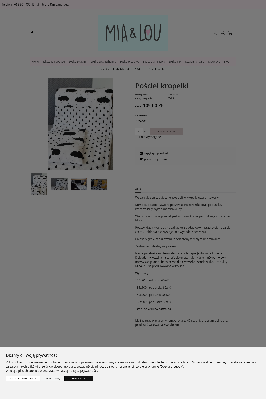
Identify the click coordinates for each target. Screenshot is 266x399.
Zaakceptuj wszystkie (78, 378)
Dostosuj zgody (52, 378)
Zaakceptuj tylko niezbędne (23, 378)
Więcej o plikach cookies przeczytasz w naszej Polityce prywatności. (52, 371)
